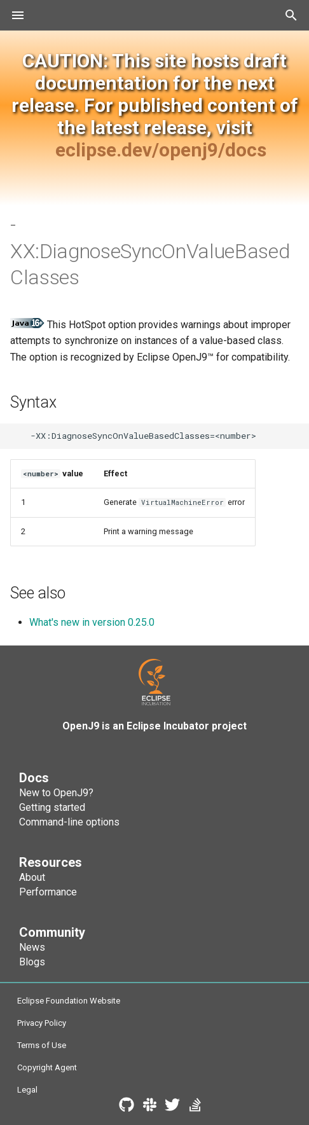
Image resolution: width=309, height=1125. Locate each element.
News (32, 947)
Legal (27, 1089)
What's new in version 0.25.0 (91, 622)
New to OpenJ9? (56, 793)
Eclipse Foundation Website (68, 1000)
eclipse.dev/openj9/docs (160, 150)
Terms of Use (41, 1045)
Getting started (52, 807)
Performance (48, 892)
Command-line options (69, 822)
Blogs (32, 962)
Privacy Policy (41, 1023)
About (32, 877)
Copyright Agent (47, 1067)
